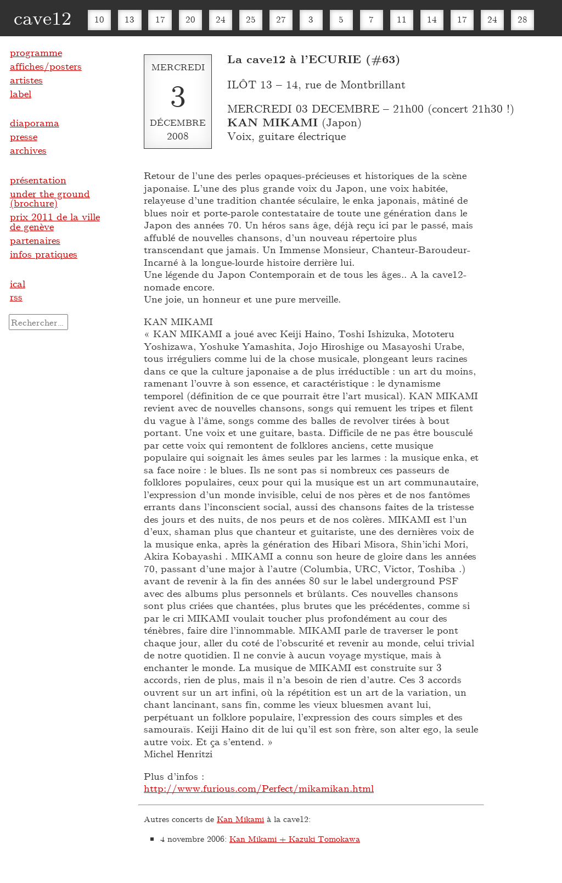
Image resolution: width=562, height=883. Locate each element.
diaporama (34, 122)
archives (28, 150)
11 (402, 19)
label (20, 93)
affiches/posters (46, 66)
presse (23, 136)
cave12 (42, 17)
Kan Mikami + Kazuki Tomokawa (294, 838)
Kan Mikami (240, 819)
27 (281, 19)
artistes (26, 79)
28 (522, 19)
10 (99, 19)
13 (129, 19)
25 (251, 19)
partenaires (35, 240)
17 (160, 19)
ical (17, 283)
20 (190, 19)
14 (432, 19)
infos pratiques (43, 254)
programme (36, 52)
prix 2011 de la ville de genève (55, 221)
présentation (38, 179)
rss (16, 296)
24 (221, 19)
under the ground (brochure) (50, 198)
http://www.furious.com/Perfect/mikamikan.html (259, 788)
